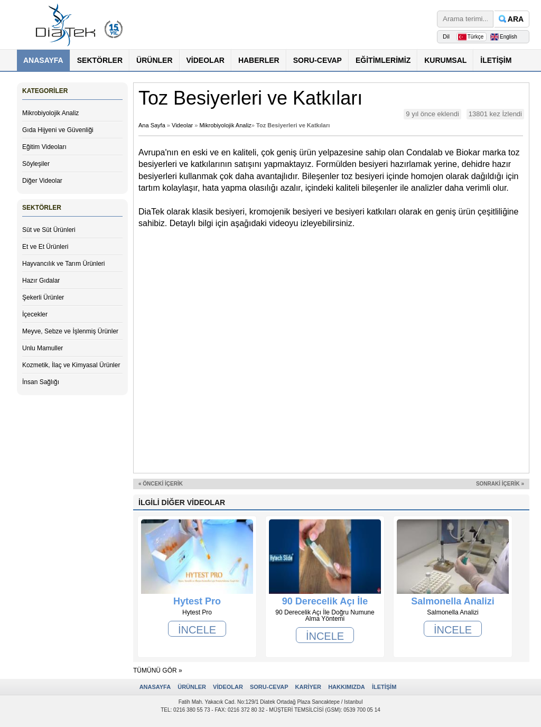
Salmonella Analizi (452, 601)
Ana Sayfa (151, 125)
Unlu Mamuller (42, 348)
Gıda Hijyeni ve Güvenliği (58, 130)
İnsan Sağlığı (40, 382)
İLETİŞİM (495, 60)
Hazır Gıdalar (41, 280)
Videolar (182, 125)
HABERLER (258, 60)
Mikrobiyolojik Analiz (50, 113)
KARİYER (308, 687)
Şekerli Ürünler (43, 297)
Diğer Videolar (42, 180)
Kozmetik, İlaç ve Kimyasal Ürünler (71, 365)
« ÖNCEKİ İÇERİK (160, 484)
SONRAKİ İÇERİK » (500, 484)
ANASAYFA (43, 60)
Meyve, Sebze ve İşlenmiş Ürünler (70, 331)
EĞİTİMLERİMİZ (383, 60)
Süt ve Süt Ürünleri (49, 230)
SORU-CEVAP (317, 60)
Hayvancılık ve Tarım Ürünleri (63, 263)
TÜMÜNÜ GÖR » (157, 670)
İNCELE (197, 630)
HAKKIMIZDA (346, 687)
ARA (516, 19)
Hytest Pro (197, 601)
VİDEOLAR (205, 60)
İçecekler (35, 314)
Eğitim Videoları (44, 147)
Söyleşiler (36, 163)
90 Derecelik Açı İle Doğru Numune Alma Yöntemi (325, 601)
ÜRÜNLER (154, 60)
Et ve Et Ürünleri (45, 246)
